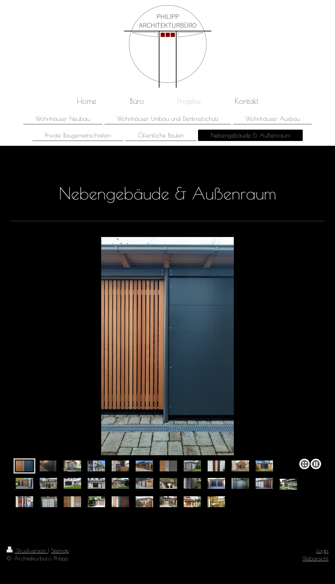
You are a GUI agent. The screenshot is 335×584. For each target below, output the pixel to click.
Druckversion (27, 550)
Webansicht (315, 558)
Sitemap (60, 550)
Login (322, 550)
